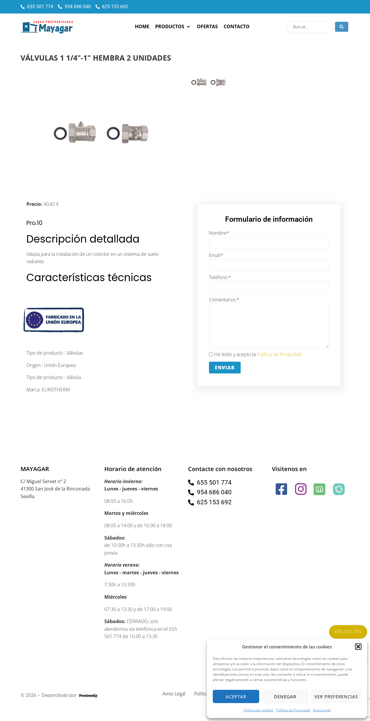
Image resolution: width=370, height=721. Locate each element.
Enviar (225, 367)
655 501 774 (348, 631)
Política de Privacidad (293, 709)
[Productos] (173, 26)
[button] (358, 647)
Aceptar (236, 697)
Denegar (285, 697)
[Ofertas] (207, 26)
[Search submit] (341, 27)
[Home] (142, 26)
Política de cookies (258, 709)
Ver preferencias (336, 697)
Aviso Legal (322, 709)
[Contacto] (236, 26)
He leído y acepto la (255, 354)
